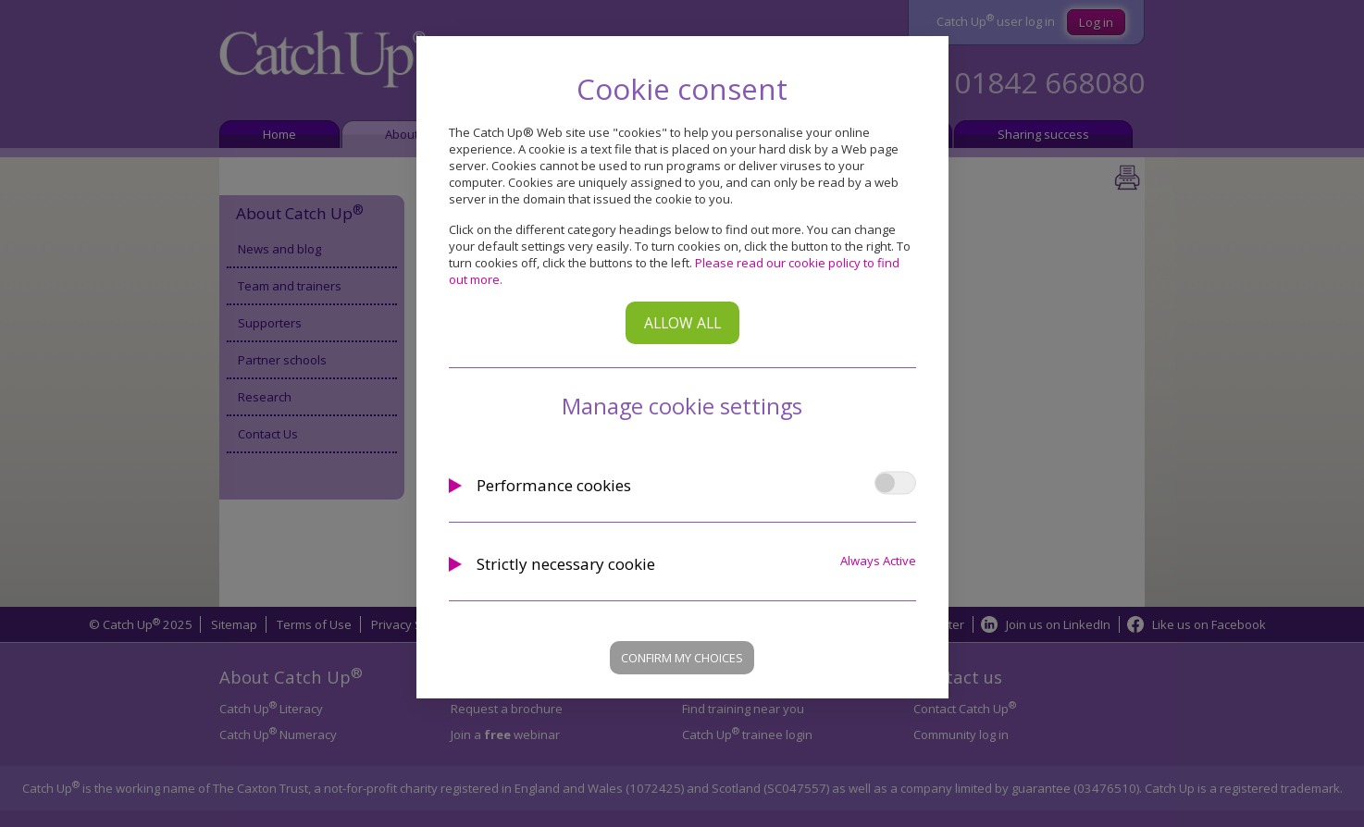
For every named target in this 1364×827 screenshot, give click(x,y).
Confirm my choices (682, 657)
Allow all (682, 323)
